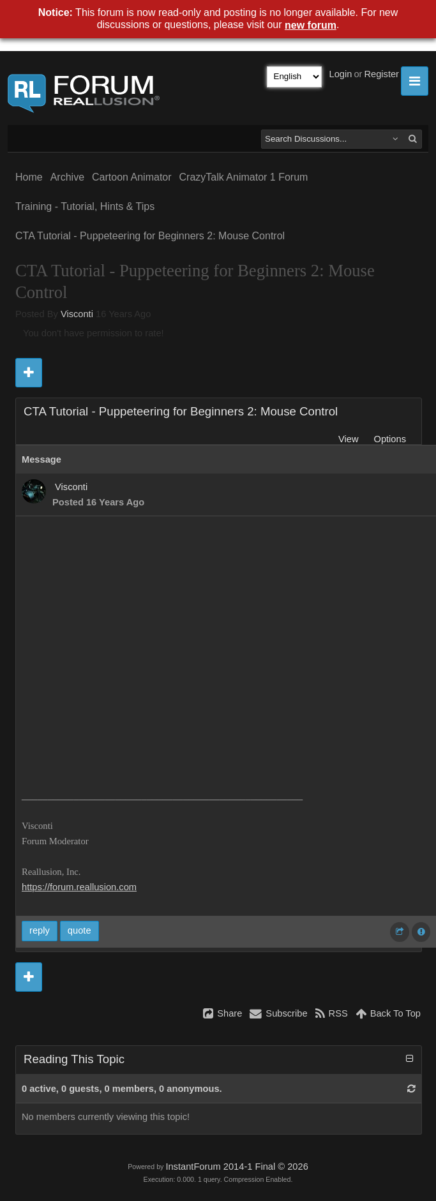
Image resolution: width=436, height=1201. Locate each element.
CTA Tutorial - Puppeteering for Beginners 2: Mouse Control (150, 235)
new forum (310, 25)
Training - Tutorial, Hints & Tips (84, 206)
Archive (67, 177)
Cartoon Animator (132, 177)
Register (381, 74)
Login (340, 74)
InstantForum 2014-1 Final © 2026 (236, 1166)
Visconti (77, 314)
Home (29, 177)
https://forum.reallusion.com (79, 887)
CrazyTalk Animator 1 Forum (243, 177)
